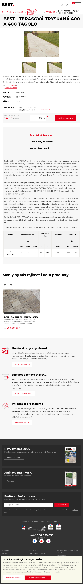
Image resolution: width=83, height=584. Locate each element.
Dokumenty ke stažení (37, 553)
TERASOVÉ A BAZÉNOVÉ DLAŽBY (32, 12)
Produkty (10, 12)
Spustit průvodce (22, 364)
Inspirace (5, 553)
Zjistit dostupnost (43, 109)
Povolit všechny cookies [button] (38, 578)
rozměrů (12, 85)
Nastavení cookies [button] (13, 578)
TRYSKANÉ (50, 12)
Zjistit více (10, 481)
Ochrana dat (61, 556)
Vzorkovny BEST (22, 423)
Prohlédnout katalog (14, 457)
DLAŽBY (20, 12)
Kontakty (32, 550)
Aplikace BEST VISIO (23, 394)
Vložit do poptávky (66, 118)
